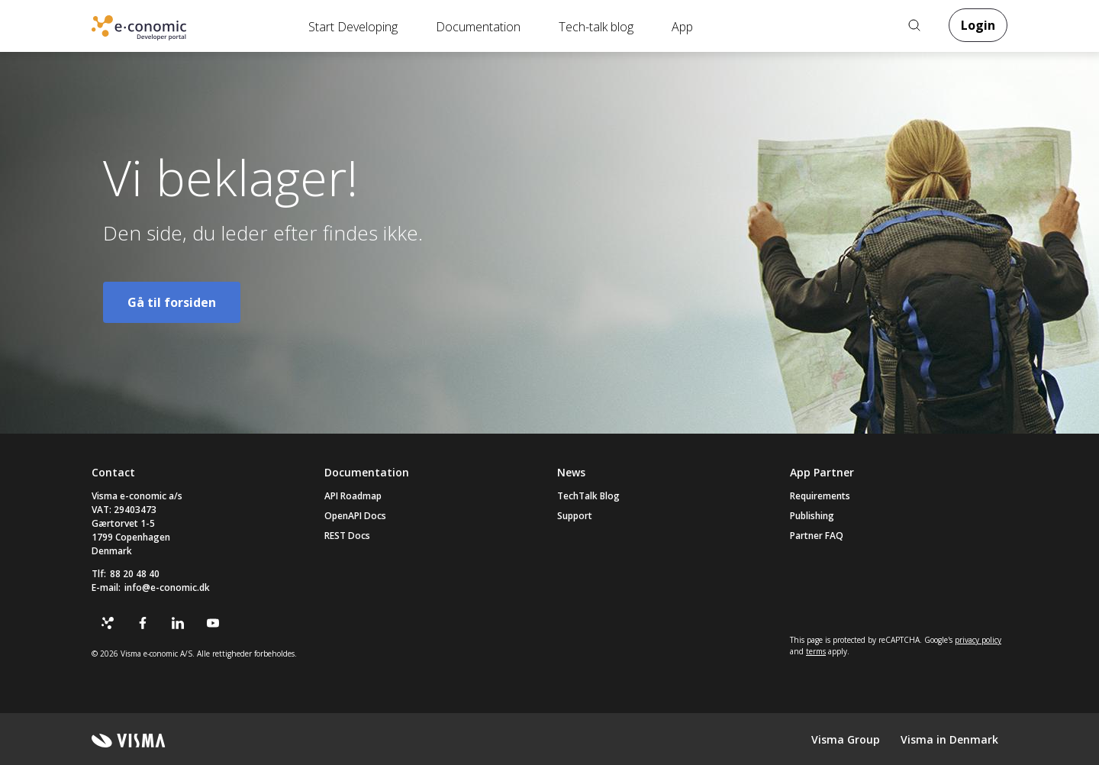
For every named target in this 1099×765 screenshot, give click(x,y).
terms (816, 651)
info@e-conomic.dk (167, 587)
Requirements (820, 495)
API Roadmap (353, 495)
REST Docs (347, 535)
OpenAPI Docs (355, 515)
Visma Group (845, 739)
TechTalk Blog (588, 495)
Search (914, 25)
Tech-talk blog (596, 26)
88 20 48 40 (135, 573)
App (682, 26)
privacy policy (978, 639)
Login (978, 25)
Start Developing (353, 26)
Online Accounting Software (164, 31)
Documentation (478, 26)
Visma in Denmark (949, 739)
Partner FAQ (816, 535)
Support (574, 515)
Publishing (812, 515)
